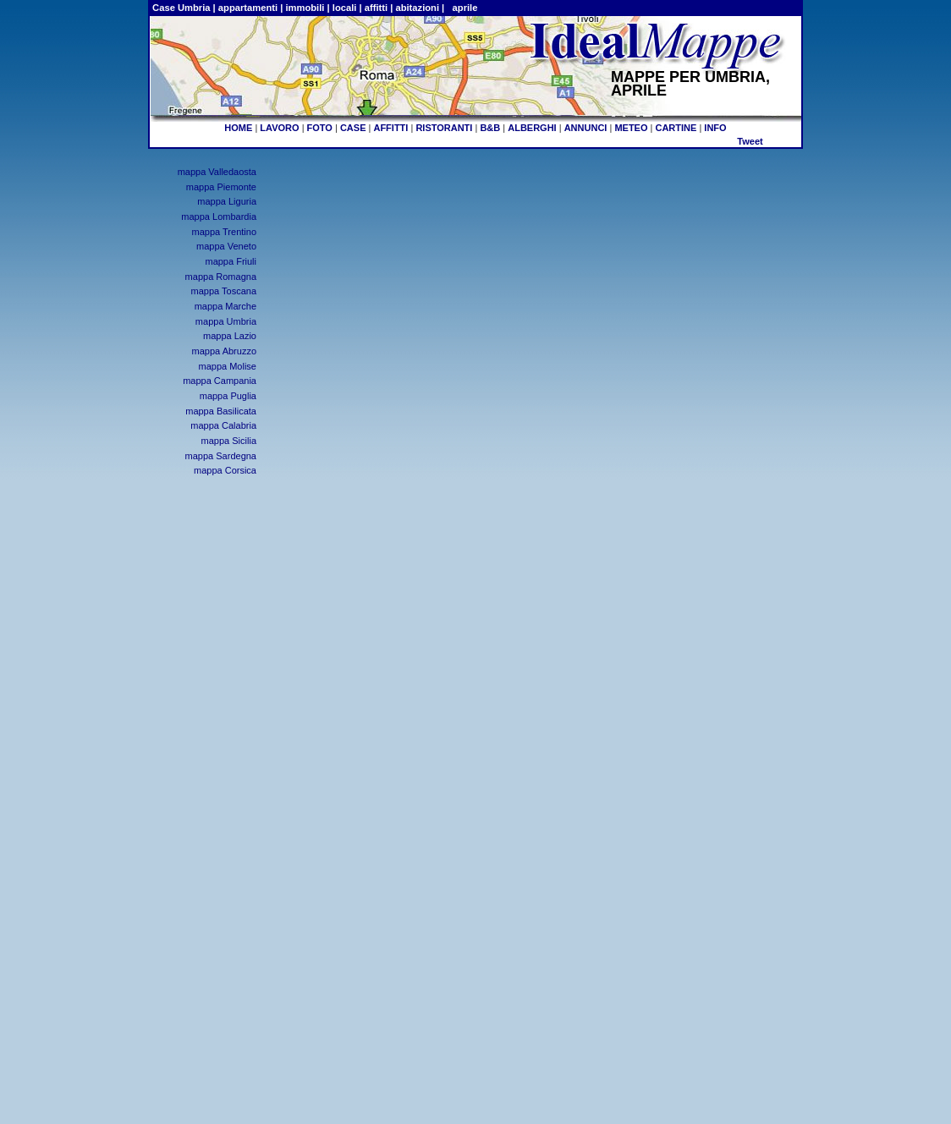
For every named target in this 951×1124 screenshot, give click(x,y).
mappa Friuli (230, 261)
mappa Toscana (223, 291)
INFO (715, 128)
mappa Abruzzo (224, 351)
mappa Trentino (224, 232)
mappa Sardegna (220, 456)
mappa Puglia (228, 396)
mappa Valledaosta (217, 172)
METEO (630, 128)
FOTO (320, 128)
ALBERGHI (532, 128)
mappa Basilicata (220, 411)
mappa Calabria (223, 425)
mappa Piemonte (221, 187)
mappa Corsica (225, 470)
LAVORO (279, 128)
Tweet (749, 141)
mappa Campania (219, 381)
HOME (238, 128)
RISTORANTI (443, 128)
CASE (353, 128)
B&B (490, 128)
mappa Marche (225, 306)
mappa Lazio (229, 336)
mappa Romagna (220, 276)
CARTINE (675, 128)
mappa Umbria (225, 321)
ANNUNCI (585, 128)
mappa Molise (227, 366)
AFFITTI (390, 128)
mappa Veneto (226, 246)
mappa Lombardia (218, 216)
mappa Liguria (226, 201)
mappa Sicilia (228, 441)
